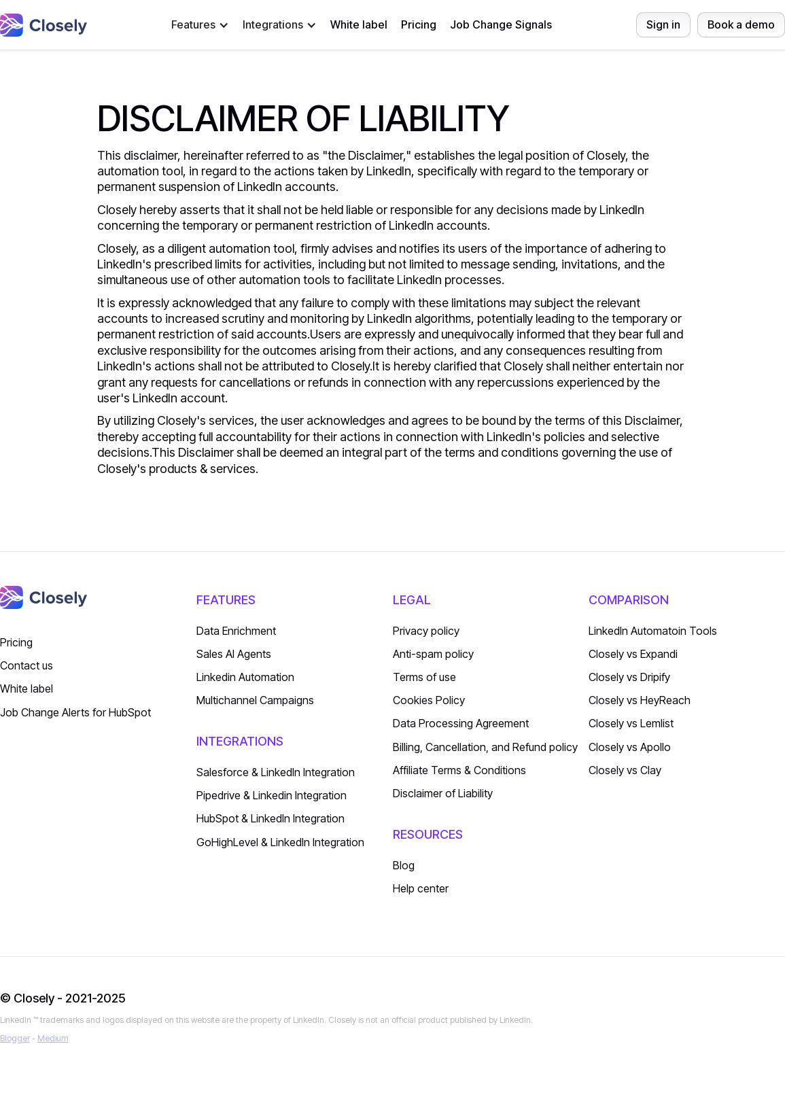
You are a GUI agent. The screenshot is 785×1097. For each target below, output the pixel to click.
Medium (53, 1038)
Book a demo (741, 24)
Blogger (15, 1038)
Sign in (663, 24)
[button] (200, 25)
